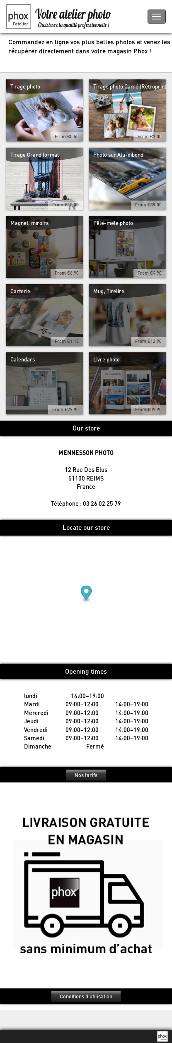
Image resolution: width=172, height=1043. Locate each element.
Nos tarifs (86, 775)
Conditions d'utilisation (86, 996)
